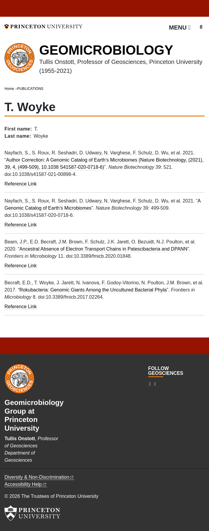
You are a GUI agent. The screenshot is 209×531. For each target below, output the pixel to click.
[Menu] (179, 27)
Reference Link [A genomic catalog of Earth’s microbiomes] (20, 224)
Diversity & (39, 477)
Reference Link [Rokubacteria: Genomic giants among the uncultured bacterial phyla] (20, 306)
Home (9, 89)
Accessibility (25, 484)
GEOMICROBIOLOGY (106, 50)
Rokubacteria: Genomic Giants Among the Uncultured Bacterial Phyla (93, 289)
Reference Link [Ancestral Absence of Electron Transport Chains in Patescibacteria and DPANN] (20, 265)
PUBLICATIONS (30, 89)
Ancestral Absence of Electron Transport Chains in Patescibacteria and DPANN (103, 248)
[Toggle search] (201, 27)
